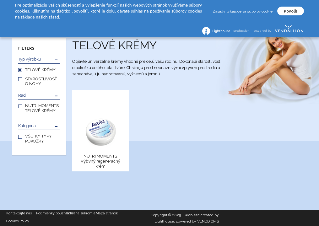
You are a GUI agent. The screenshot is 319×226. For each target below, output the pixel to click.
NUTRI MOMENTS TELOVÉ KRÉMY (42, 108)
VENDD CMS (208, 221)
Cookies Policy (17, 221)
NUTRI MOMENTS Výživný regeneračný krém (100, 161)
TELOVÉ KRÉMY (40, 69)
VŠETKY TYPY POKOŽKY (38, 138)
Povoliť (290, 11)
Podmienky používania (51, 213)
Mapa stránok (107, 213)
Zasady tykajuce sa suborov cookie (243, 11)
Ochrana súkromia (80, 213)
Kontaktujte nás (19, 213)
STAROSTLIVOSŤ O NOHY (41, 81)
